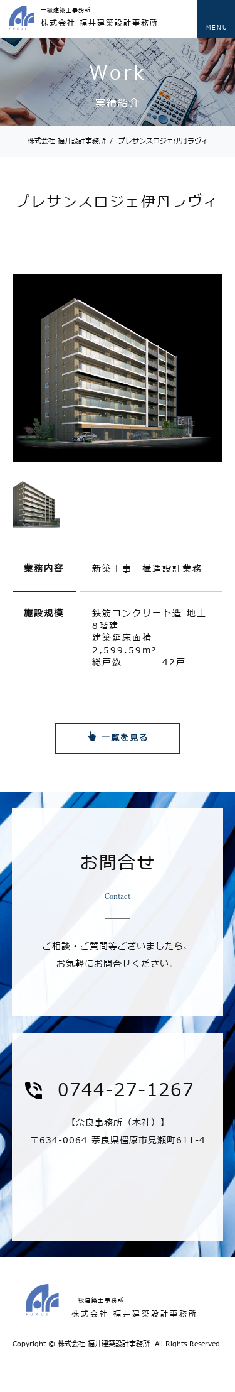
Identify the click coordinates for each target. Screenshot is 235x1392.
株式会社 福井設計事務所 (67, 141)
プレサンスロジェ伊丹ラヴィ (159, 141)
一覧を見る (125, 738)
